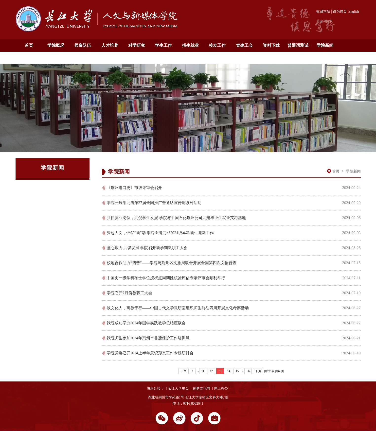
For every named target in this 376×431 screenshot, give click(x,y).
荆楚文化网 (201, 388)
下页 (258, 371)
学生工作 (163, 45)
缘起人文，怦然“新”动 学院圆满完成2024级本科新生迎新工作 (160, 233)
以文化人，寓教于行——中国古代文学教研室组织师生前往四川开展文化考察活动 (178, 308)
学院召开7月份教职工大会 (129, 293)
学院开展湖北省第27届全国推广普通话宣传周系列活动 (154, 203)
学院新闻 (325, 45)
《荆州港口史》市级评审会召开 (134, 188)
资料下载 (271, 45)
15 (237, 371)
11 (202, 371)
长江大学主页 (178, 388)
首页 (29, 45)
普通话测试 (297, 45)
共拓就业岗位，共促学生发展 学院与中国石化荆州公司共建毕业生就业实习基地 (176, 218)
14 (228, 371)
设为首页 (340, 11)
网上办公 (221, 388)
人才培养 (109, 45)
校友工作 (217, 45)
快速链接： (155, 388)
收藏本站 (323, 11)
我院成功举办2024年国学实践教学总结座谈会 (146, 323)
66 (248, 371)
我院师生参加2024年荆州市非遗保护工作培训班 (148, 338)
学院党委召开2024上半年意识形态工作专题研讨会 (150, 353)
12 (211, 371)
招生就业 (190, 45)
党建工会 (244, 45)
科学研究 (136, 45)
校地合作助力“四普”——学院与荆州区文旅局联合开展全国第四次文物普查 (171, 263)
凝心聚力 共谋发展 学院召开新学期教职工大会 (147, 248)
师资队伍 (82, 45)
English (353, 11)
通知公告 (28, 57)
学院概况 (55, 45)
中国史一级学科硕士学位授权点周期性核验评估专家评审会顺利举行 (166, 278)
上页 (183, 371)
